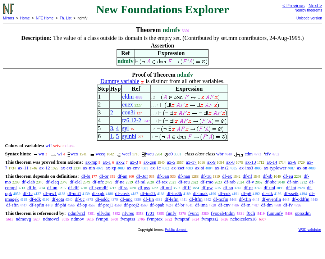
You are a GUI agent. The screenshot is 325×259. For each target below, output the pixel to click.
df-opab (157, 205)
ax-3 (134, 162)
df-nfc (98, 182)
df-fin (148, 199)
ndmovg (23, 219)
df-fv (288, 205)
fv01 (150, 213)
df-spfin (36, 205)
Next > (315, 5)
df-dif (73, 187)
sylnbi (129, 136)
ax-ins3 (246, 168)
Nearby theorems (308, 10)
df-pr (248, 187)
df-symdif (99, 187)
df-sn (228, 187)
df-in (31, 187)
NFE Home (45, 18)
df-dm (267, 205)
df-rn (246, 205)
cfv (268, 153)
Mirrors (8, 18)
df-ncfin (220, 199)
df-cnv (224, 205)
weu (150, 153)
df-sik (267, 193)
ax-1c (155, 168)
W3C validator (309, 230)
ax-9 (211, 162)
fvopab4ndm (223, 213)
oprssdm (303, 213)
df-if (187, 187)
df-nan (184, 176)
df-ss (123, 187)
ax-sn (302, 168)
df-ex (227, 176)
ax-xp (111, 168)
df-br (179, 205)
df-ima (201, 205)
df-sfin (12, 205)
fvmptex (154, 219)
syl (125, 128)
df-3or (142, 176)
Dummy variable (119, 81)
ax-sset (177, 168)
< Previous (293, 5)
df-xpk (98, 193)
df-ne (119, 182)
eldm (128, 97)
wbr (219, 153)
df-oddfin (300, 199)
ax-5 (171, 162)
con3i (128, 112)
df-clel (76, 182)
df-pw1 (50, 193)
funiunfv (275, 213)
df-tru (206, 176)
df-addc (102, 199)
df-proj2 (131, 205)
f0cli (251, 213)
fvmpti (102, 219)
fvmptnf (181, 219)
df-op (82, 205)
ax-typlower (275, 168)
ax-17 (191, 162)
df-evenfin (271, 199)
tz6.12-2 (131, 120)
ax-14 (272, 162)
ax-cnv (133, 168)
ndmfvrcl (76, 213)
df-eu (288, 176)
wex (74, 153)
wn (41, 153)
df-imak (200, 193)
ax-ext (66, 168)
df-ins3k (174, 193)
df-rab (229, 182)
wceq (100, 153)
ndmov (77, 219)
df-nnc (126, 199)
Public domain (176, 230)
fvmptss (127, 219)
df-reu (184, 182)
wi (59, 153)
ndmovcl (51, 219)
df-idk (35, 199)
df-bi (85, 176)
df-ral (140, 182)
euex (127, 104)
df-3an (163, 176)
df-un (52, 187)
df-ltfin (195, 199)
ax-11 (23, 168)
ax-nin (89, 168)
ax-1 (107, 162)
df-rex (162, 182)
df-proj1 (105, 205)
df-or (104, 176)
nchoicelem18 (243, 219)
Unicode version (309, 18)
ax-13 (250, 162)
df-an (122, 176)
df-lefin (172, 199)
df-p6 (246, 193)
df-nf (247, 176)
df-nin (293, 182)
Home (25, 18)
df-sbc (270, 182)
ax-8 (230, 162)
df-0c (79, 199)
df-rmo (207, 182)
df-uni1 (74, 193)
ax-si (199, 168)
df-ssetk (291, 193)
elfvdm (103, 213)
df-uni (269, 187)
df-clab (28, 182)
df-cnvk (122, 193)
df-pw (207, 187)
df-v (250, 182)
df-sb (268, 176)
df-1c (27, 193)
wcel (126, 153)
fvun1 (193, 213)
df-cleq (52, 182)
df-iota (58, 199)
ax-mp (91, 162)
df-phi (61, 205)
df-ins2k (148, 193)
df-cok (224, 193)
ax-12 (44, 168)
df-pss (144, 187)
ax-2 (120, 162)
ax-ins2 (222, 168)
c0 (170, 153)
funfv (171, 213)
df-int (291, 187)
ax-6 (292, 162)
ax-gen (149, 162)
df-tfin (245, 199)
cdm (249, 153)
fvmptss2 (210, 219)
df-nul (166, 187)
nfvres (128, 213)
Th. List (66, 18)
